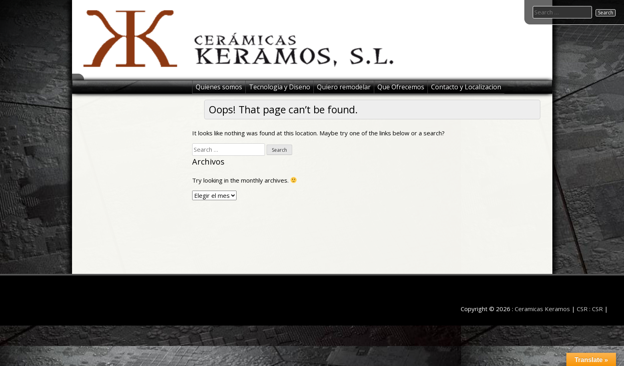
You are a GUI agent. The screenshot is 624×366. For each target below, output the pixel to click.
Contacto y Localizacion (466, 86)
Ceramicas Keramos (542, 309)
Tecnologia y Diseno (279, 86)
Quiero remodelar (344, 86)
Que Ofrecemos (400, 86)
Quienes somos (219, 86)
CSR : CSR (590, 309)
